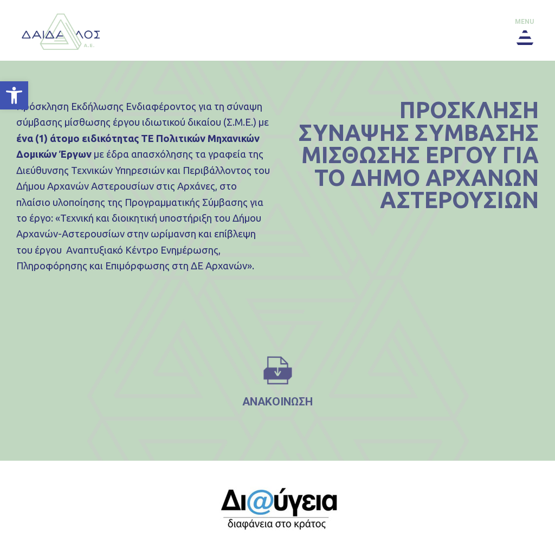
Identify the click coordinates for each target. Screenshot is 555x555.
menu (524, 21)
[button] (14, 95)
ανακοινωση (277, 401)
